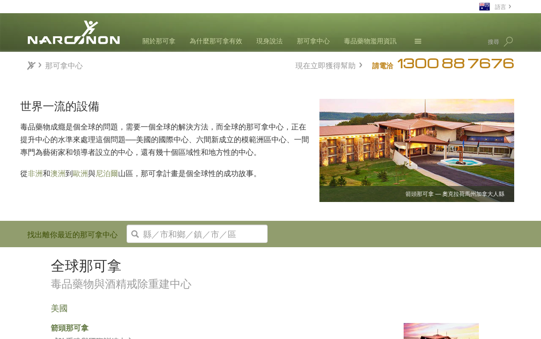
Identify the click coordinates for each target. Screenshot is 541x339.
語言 (500, 6)
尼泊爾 (106, 173)
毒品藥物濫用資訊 (370, 40)
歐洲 (80, 173)
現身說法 (269, 40)
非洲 (35, 173)
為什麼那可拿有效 (216, 40)
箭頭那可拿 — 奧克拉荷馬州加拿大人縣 (455, 194)
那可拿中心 (313, 40)
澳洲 (57, 173)
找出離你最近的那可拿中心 (72, 233)
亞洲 (44, 310)
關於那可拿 (159, 40)
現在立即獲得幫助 (325, 64)
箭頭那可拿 (173, 327)
